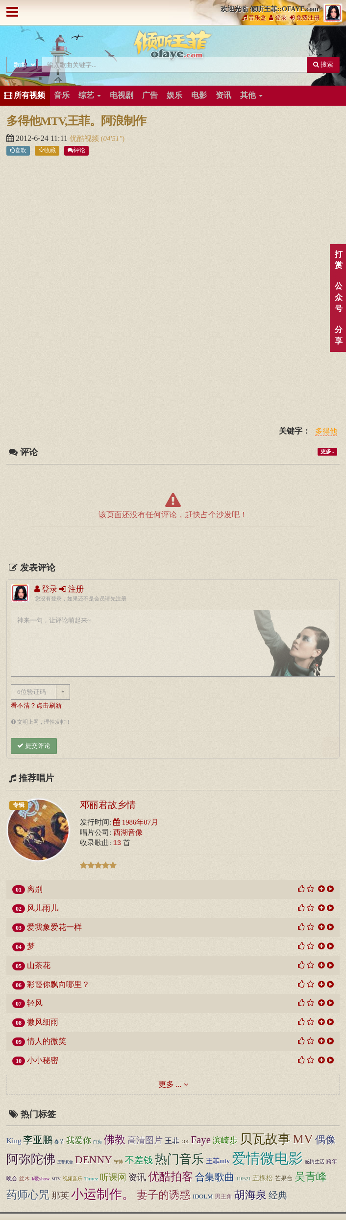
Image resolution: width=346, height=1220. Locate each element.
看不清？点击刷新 (36, 705)
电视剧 (121, 95)
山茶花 (38, 965)
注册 (71, 589)
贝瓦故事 (265, 1139)
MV (303, 1139)
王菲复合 (65, 1162)
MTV (56, 1178)
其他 (251, 95)
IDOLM (203, 1196)
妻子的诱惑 (164, 1195)
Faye (201, 1140)
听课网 (113, 1177)
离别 (35, 889)
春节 (59, 1141)
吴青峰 (311, 1177)
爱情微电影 (267, 1158)
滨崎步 (225, 1140)
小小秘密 (42, 1060)
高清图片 (145, 1140)
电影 (199, 95)
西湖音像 (128, 832)
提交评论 (33, 745)
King (13, 1140)
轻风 (35, 1003)
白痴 (97, 1141)
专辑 (19, 805)
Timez (91, 1178)
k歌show (40, 1178)
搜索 (323, 64)
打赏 (338, 260)
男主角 (223, 1196)
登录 (278, 17)
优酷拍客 (170, 1177)
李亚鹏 (37, 1139)
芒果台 (284, 1178)
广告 (150, 95)
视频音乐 (72, 1178)
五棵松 (262, 1178)
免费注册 (305, 17)
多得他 (326, 432)
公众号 (338, 297)
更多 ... (170, 1084)
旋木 (24, 1178)
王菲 (172, 1140)
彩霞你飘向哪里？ (58, 984)
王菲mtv (218, 1161)
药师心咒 (27, 1195)
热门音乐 (179, 1159)
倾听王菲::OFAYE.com (173, 47)
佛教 (114, 1140)
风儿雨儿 (42, 908)
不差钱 (139, 1160)
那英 (60, 1195)
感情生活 (314, 1161)
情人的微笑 (46, 1041)
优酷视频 (85, 138)
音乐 (62, 95)
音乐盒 (254, 17)
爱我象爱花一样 (54, 927)
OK (185, 1141)
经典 (278, 1195)
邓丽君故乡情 (108, 804)
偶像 (325, 1140)
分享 (338, 335)
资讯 (223, 95)
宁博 (118, 1161)
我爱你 (78, 1140)
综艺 (89, 95)
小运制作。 (103, 1194)
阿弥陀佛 (30, 1159)
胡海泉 (250, 1195)
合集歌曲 (214, 1177)
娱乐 (174, 95)
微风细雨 (42, 1022)
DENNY (93, 1160)
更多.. (327, 451)
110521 (243, 1178)
